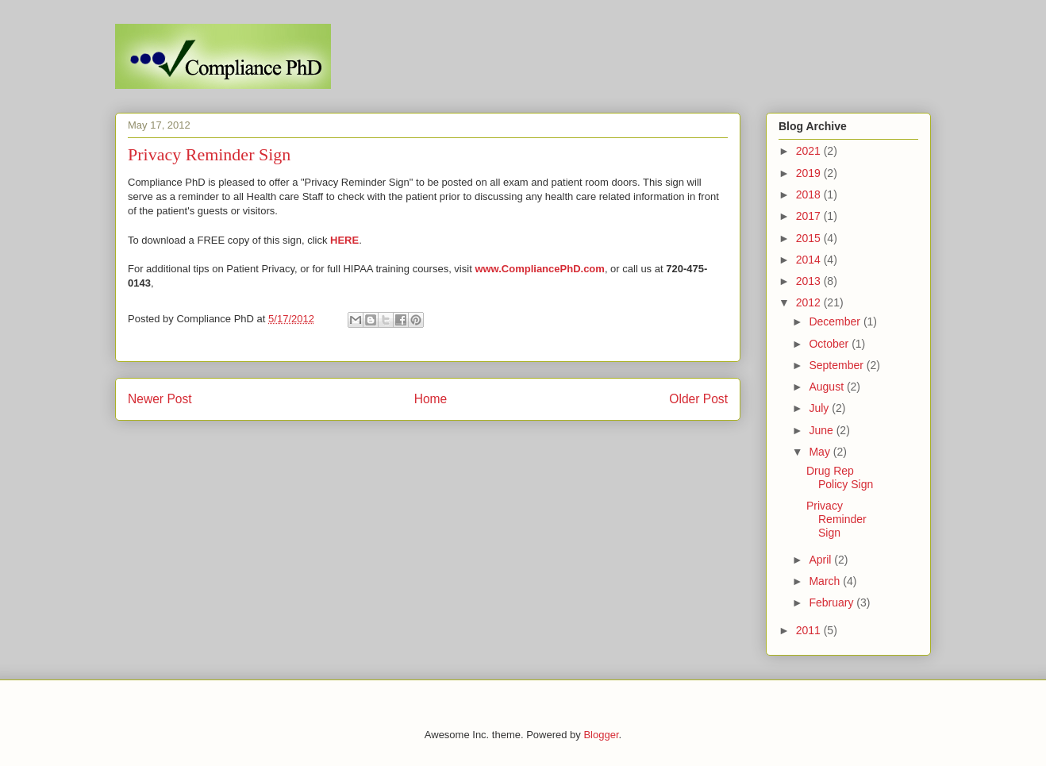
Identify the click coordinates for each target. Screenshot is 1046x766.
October (830, 343)
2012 (810, 302)
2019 (810, 173)
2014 (810, 259)
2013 (810, 281)
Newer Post (160, 399)
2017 (810, 216)
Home (431, 399)
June (822, 430)
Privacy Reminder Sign (836, 519)
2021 (810, 150)
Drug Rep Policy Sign (839, 477)
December (836, 321)
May (821, 451)
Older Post (698, 399)
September (837, 365)
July (820, 408)
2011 (810, 630)
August (827, 386)
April (821, 559)
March (826, 581)
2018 (810, 194)
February (832, 602)
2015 (810, 238)
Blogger (600, 735)
